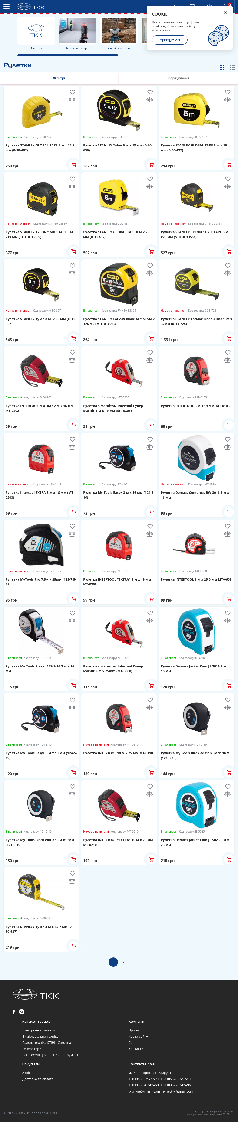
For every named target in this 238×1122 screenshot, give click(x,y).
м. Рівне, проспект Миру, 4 (150, 1072)
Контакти (136, 1048)
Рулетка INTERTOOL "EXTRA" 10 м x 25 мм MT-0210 (118, 842)
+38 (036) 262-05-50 (144, 1085)
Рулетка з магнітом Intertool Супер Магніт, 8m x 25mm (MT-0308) (113, 668)
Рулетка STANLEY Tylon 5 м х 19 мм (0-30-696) (117, 147)
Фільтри (61, 78)
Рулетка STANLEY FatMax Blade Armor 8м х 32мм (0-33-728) (196, 321)
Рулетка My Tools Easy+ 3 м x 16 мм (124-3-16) (119, 494)
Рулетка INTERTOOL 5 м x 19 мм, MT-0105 (195, 405)
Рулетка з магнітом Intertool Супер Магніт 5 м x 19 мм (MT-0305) (113, 408)
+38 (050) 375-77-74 (144, 1078)
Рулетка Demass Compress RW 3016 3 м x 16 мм (195, 494)
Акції (26, 1072)
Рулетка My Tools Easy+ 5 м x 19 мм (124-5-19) (41, 755)
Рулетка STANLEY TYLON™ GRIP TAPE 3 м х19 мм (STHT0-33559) (39, 234)
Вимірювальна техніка (40, 1036)
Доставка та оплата (37, 1078)
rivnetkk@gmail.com (177, 1091)
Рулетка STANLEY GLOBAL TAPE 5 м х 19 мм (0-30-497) (194, 147)
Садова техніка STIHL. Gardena (46, 1042)
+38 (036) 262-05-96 (176, 1085)
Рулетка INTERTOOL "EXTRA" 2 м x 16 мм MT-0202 (39, 408)
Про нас (135, 1030)
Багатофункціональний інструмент (50, 1054)
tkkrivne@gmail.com (144, 1091)
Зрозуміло (170, 40)
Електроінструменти (38, 1030)
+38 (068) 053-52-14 (176, 1078)
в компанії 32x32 (219, 1113)
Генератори (31, 1048)
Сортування (176, 78)
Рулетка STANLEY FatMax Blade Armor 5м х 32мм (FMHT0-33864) (119, 321)
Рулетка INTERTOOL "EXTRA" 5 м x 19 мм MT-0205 (117, 581)
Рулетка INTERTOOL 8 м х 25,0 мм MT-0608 (196, 579)
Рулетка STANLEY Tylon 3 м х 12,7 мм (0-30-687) (39, 928)
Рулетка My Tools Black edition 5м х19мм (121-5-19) (40, 842)
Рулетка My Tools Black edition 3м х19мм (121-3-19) (195, 755)
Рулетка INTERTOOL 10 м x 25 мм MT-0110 (118, 753)
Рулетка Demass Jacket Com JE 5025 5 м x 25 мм (195, 842)
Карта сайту (138, 1036)
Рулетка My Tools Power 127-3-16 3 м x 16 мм (40, 668)
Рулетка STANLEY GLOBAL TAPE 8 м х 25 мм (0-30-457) (116, 234)
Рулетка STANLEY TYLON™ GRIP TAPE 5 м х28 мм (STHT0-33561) (194, 234)
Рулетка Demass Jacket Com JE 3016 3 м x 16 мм (195, 668)
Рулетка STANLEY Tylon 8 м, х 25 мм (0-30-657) (41, 321)
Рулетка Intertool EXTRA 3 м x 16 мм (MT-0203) (40, 494)
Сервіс (134, 1042)
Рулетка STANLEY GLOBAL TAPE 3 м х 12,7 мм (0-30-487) (40, 147)
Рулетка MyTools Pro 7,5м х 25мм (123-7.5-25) (41, 581)
